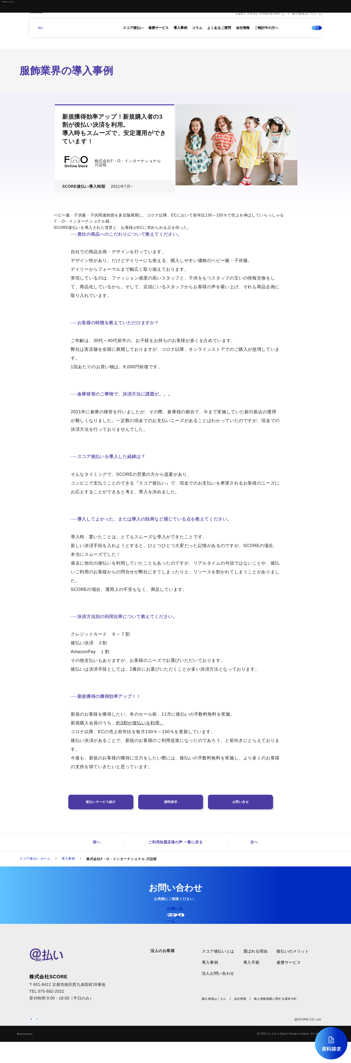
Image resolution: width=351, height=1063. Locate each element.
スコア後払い (133, 36)
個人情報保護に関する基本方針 (275, 1008)
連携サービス (158, 36)
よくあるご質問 (219, 36)
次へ (254, 842)
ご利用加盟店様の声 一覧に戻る (175, 842)
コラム (197, 36)
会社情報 (243, 36)
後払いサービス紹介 (101, 802)
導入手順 (251, 972)
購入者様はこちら (304, 21)
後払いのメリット (292, 961)
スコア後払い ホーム (36, 859)
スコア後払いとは (218, 961)
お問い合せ (240, 802)
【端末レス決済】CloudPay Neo (257, 21)
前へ (97, 842)
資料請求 (170, 802)
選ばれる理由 (255, 961)
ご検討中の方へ (266, 36)
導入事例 (180, 36)
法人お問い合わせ (218, 983)
